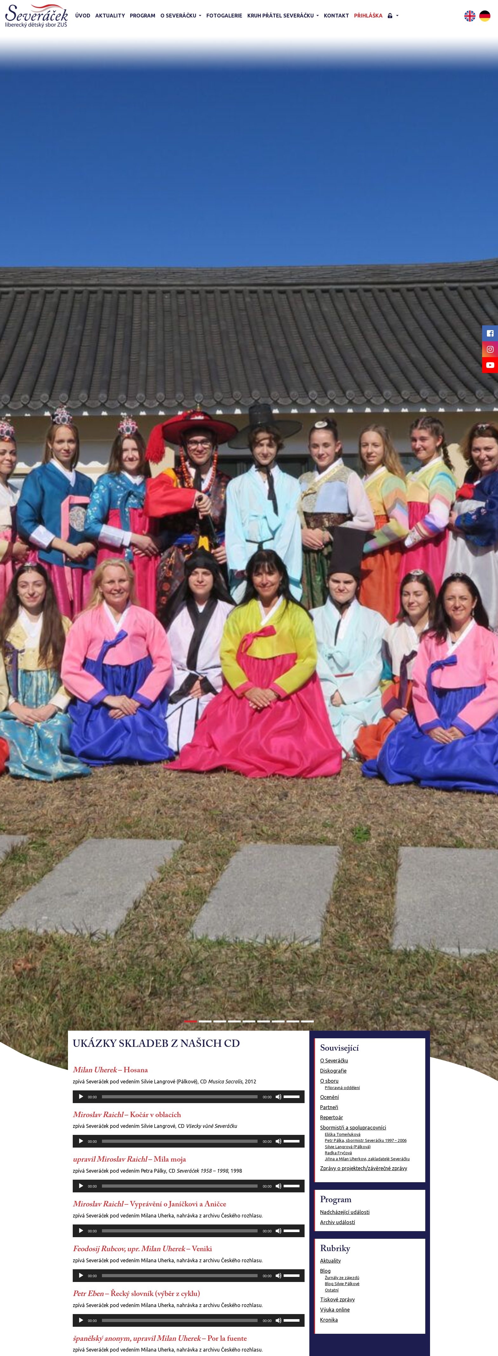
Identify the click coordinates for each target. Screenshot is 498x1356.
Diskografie (333, 1071)
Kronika (329, 1320)
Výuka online (335, 1309)
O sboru (329, 1081)
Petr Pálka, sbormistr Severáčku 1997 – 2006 (366, 1140)
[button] (393, 16)
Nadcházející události (345, 1212)
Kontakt (336, 15)
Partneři (329, 1107)
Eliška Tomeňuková (342, 1134)
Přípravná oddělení (342, 1087)
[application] (189, 1096)
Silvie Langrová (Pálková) (348, 1146)
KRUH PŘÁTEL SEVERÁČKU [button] (281, 15)
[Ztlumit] (278, 1097)
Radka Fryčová (338, 1152)
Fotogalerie (224, 15)
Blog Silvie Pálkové (342, 1283)
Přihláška (368, 15)
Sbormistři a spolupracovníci (353, 1127)
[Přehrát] (81, 1097)
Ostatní (332, 1290)
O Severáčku (334, 1060)
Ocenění (329, 1097)
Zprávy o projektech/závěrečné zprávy (363, 1168)
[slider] (180, 1096)
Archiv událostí (337, 1222)
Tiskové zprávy (337, 1299)
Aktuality (110, 15)
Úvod (82, 15)
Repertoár (331, 1117)
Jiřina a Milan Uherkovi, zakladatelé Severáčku (367, 1158)
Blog (325, 1271)
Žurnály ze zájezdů (342, 1277)
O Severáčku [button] (179, 15)
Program (142, 15)
